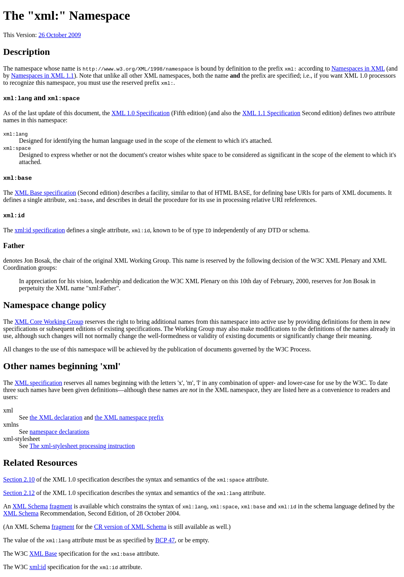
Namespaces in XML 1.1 (42, 75)
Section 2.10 (19, 479)
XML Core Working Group (49, 321)
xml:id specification (40, 230)
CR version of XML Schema (130, 526)
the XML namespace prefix (129, 417)
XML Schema (30, 506)
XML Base (43, 553)
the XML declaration (56, 417)
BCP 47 (165, 540)
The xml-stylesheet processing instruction (82, 446)
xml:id (37, 567)
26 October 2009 (59, 35)
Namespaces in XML (358, 68)
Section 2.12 (19, 492)
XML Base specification (45, 192)
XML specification (38, 382)
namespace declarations (59, 431)
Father (13, 245)
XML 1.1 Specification (271, 113)
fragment (60, 506)
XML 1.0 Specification (141, 113)
